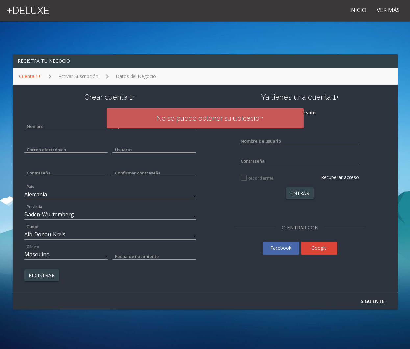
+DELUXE (28, 10)
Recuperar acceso (340, 177)
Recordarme (260, 178)
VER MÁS (388, 9)
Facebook (280, 248)
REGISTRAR (42, 275)
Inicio (358, 9)
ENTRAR (299, 193)
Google (319, 248)
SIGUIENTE (373, 301)
